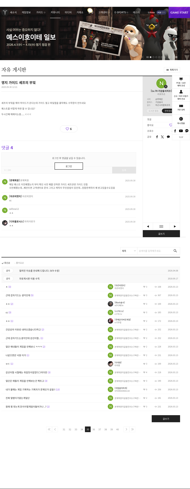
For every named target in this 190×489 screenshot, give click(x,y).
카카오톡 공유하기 (168, 137)
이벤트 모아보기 (176, 57)
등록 (124, 170)
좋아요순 (20, 262)
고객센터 (102, 12)
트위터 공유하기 (162, 137)
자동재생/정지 (147, 57)
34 (82, 429)
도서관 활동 (154, 110)
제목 (124, 250)
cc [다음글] (175, 226)
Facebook (175, 130)
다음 (126, 429)
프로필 (161, 83)
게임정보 (26, 12)
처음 (49, 429)
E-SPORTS (120, 12)
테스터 (136, 12)
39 (111, 429)
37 (99, 429)
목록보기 (161, 226)
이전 (55, 429)
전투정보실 (169, 110)
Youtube (181, 130)
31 (64, 429)
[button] (143, 57)
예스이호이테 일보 (95, 33)
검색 (175, 251)
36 (93, 429)
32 (70, 429)
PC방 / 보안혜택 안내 (181, 84)
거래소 (80, 12)
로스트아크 (5, 12)
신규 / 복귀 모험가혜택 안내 (181, 97)
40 (117, 429)
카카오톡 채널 (187, 130)
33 (76, 429)
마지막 (132, 429)
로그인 (151, 12)
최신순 (7, 262)
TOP (181, 137)
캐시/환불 (181, 123)
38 (105, 429)
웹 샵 (90, 12)
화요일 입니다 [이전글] (148, 226)
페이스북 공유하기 (157, 137)
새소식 (13, 12)
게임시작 (179, 12)
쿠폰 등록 (181, 109)
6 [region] (71, 129)
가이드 (39, 12)
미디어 (68, 12)
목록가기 (174, 69)
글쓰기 (161, 233)
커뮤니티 (55, 12)
